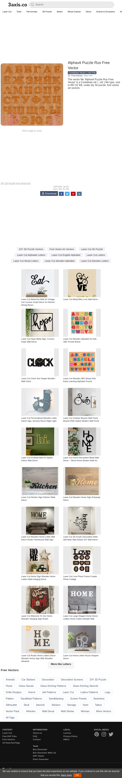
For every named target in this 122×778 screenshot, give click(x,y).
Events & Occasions (105, 11)
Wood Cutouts (74, 11)
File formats (32, 11)
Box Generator (40, 749)
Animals (10, 679)
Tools (19, 11)
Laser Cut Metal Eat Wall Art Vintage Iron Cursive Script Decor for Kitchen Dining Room (38, 302)
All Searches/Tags (11, 743)
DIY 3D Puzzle (8, 183)
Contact (37, 739)
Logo (108, 692)
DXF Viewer (38, 756)
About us (37, 733)
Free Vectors (8, 739)
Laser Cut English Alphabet (66, 255)
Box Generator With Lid (44, 753)
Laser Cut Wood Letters (25, 260)
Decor (88, 11)
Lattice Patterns (89, 692)
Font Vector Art (23, 183)
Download (49, 193)
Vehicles (30, 711)
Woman (85, 711)
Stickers (56, 705)
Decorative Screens (72, 679)
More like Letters (61, 664)
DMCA (66, 739)
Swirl (85, 705)
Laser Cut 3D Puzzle (92, 249)
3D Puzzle (47, 11)
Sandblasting (56, 698)
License (67, 733)
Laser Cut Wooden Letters (95, 260)
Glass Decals (26, 686)
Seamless (98, 698)
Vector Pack (12, 711)
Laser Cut (7, 11)
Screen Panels (78, 698)
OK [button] (77, 775)
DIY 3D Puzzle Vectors (31, 249)
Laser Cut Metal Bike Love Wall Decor (80, 299)
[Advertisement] (61, 37)
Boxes (60, 11)
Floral (9, 686)
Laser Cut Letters (96, 255)
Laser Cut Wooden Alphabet (60, 260)
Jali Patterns (49, 692)
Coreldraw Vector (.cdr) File (82, 72)
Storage (71, 705)
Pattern (10, 698)
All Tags (10, 717)
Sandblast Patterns (31, 698)
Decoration (48, 679)
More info (88, 75)
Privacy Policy (70, 736)
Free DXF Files (9, 736)
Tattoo (98, 705)
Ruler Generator (41, 759)
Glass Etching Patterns (53, 686)
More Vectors (103, 711)
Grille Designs (14, 692)
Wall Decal (48, 711)
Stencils (40, 705)
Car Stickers (28, 679)
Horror (31, 692)
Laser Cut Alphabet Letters (31, 255)
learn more (66, 775)
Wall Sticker (67, 711)
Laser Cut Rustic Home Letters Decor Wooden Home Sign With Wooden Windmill (38, 658)
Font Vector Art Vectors (62, 249)
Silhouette (11, 705)
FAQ (35, 736)
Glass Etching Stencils (85, 686)
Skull (26, 705)
